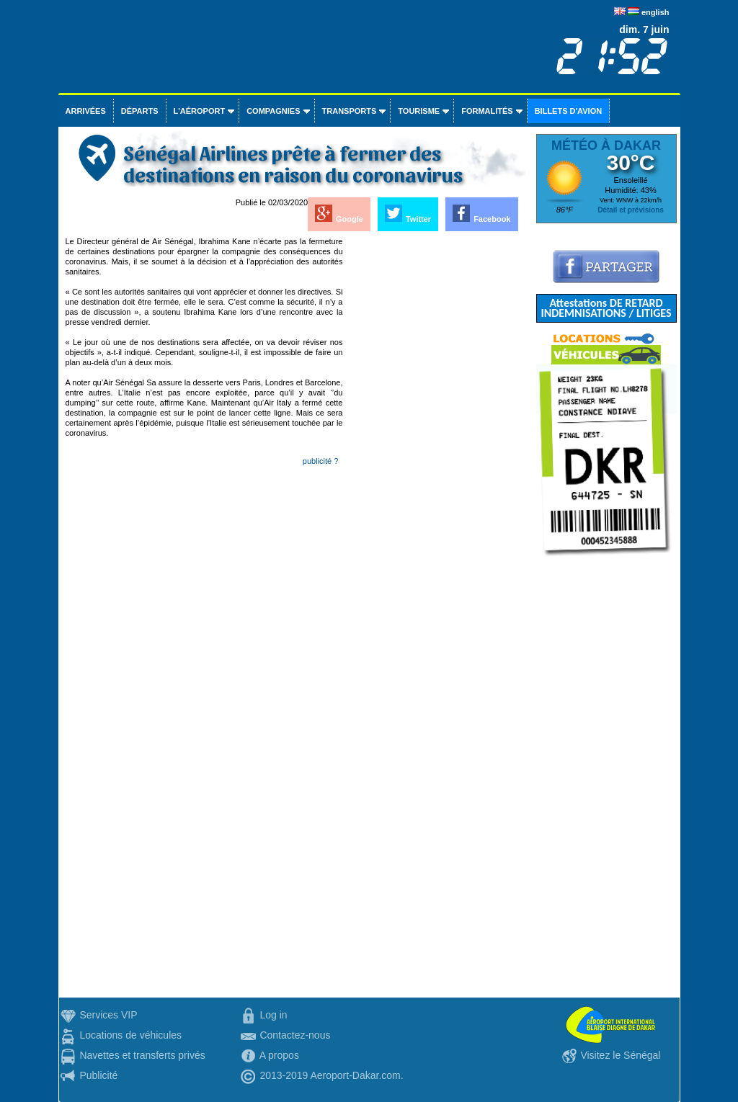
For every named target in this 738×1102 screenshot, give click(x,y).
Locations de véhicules (130, 1035)
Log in (273, 1015)
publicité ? (321, 461)
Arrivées (86, 111)
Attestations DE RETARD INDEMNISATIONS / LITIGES (606, 308)
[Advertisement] (435, 452)
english (655, 12)
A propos (279, 1055)
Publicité (98, 1075)
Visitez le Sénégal (620, 1055)
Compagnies (273, 111)
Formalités (487, 111)
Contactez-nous (294, 1035)
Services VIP (108, 1015)
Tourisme (419, 111)
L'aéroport (200, 111)
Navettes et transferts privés (142, 1055)
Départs (140, 111)
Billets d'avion (568, 111)
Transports (349, 111)
